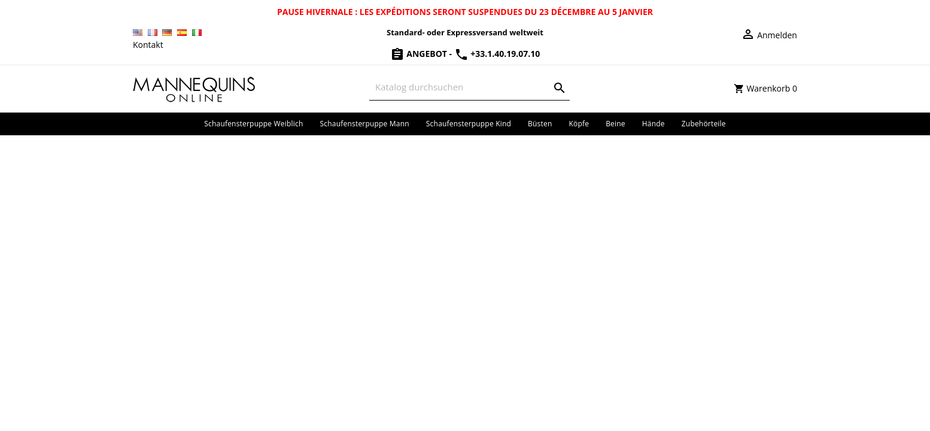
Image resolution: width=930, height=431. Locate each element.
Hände (653, 124)
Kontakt (148, 44)
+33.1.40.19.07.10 (497, 53)
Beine (615, 124)
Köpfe (579, 124)
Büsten (540, 124)
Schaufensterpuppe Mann (364, 124)
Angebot (419, 53)
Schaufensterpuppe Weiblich (253, 124)
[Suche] (469, 87)
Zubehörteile (704, 124)
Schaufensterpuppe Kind (468, 124)
